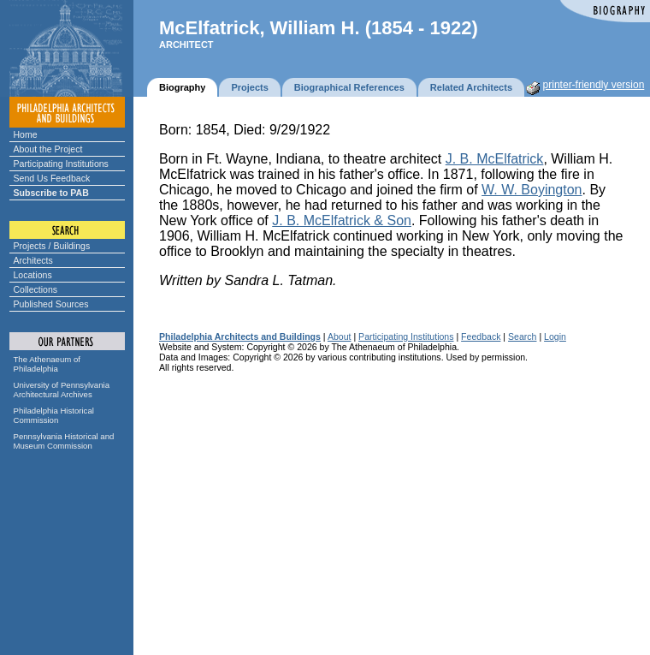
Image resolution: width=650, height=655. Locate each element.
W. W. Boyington (532, 189)
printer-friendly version (594, 85)
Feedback (480, 336)
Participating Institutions (61, 163)
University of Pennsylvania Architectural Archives (62, 389)
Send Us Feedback (52, 178)
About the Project (48, 149)
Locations (33, 275)
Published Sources (51, 304)
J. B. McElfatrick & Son (341, 220)
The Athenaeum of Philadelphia (47, 363)
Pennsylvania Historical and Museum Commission (64, 441)
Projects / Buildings (52, 246)
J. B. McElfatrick (495, 159)
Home (26, 134)
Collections (36, 289)
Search (522, 336)
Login (555, 336)
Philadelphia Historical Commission (54, 415)
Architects (33, 260)
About (340, 336)
